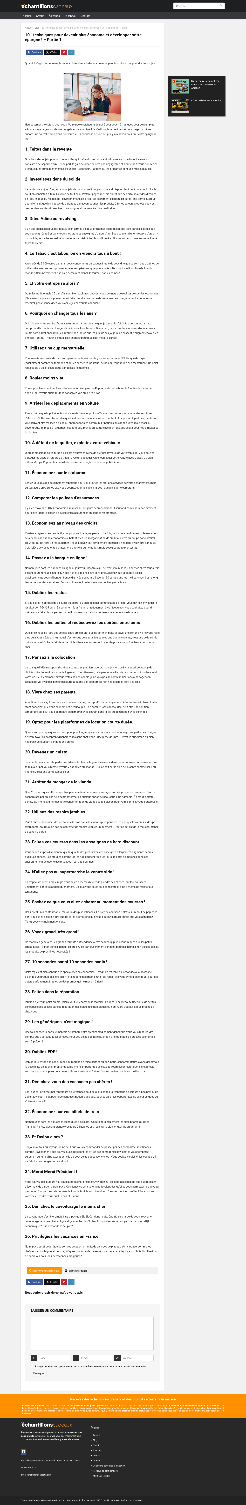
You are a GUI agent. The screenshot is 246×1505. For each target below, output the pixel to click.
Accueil (27, 16)
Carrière (96, 1460)
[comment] (92, 1334)
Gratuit (40, 16)
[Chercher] (221, 6)
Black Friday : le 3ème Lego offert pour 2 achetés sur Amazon (205, 84)
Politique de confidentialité (105, 1471)
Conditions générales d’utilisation (109, 1465)
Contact (85, 16)
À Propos (54, 16)
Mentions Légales (101, 1476)
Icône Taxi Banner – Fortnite (206, 100)
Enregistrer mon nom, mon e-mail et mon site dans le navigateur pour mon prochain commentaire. (91, 1366)
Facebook (70, 16)
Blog (37, 27)
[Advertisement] (197, 46)
